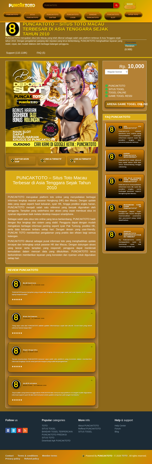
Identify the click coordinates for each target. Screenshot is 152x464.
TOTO (45, 425)
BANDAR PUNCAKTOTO (93, 16)
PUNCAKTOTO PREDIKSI (54, 434)
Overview (130, 42)
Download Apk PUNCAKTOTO (56, 440)
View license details (113, 79)
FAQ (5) (41, 53)
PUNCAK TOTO (17, 232)
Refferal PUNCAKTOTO (89, 428)
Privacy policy (12, 459)
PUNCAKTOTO (12, 14)
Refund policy (31, 459)
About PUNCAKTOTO (88, 425)
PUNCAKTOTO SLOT (113, 16)
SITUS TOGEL (49, 428)
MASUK (130, 4)
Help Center (120, 425)
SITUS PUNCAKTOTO (32, 16)
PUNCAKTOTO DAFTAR (52, 16)
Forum (118, 428)
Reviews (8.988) (129, 48)
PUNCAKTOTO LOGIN (73, 16)
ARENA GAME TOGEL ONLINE (125, 104)
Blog (117, 431)
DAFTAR (130, 7)
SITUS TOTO (133, 14)
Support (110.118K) (16, 53)
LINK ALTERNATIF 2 (80, 160)
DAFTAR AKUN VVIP (20, 160)
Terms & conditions (28, 456)
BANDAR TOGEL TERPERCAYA (57, 431)
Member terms (49, 456)
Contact (9, 456)
